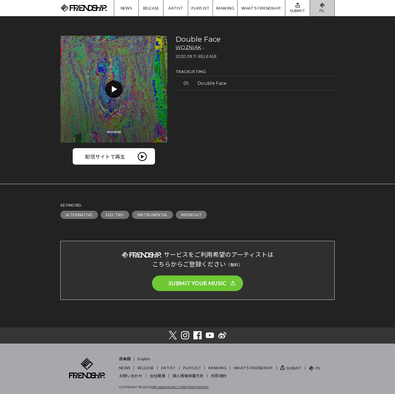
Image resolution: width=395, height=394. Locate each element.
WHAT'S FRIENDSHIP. (261, 8)
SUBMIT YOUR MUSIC (197, 283)
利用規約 (219, 375)
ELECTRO (115, 214)
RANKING (225, 8)
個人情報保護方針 (188, 375)
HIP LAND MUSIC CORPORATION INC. (180, 387)
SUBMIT (294, 368)
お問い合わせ (131, 375)
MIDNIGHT (191, 214)
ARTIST (175, 8)
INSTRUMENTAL (152, 214)
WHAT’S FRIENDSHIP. (253, 367)
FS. (322, 10)
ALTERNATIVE (79, 214)
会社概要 (157, 375)
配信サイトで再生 (105, 156)
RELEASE (151, 8)
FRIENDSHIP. (83, 8)
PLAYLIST (200, 8)
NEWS (126, 8)
